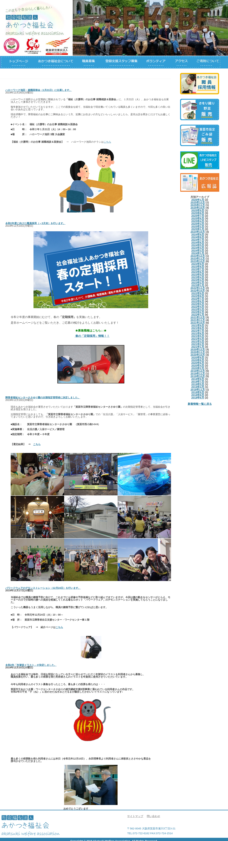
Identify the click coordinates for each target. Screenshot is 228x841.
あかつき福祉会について (55, 62)
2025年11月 (198, 205)
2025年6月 (197, 218)
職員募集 (88, 62)
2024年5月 (197, 245)
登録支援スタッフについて (120, 62)
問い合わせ (153, 816)
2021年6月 (197, 333)
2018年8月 (197, 394)
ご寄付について (209, 62)
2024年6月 (197, 242)
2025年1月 (197, 229)
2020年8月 (197, 360)
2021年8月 (197, 328)
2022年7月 (197, 298)
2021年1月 (197, 346)
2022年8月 (197, 295)
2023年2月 (197, 282)
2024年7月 (197, 239)
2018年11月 (198, 389)
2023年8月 (197, 266)
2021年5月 (197, 336)
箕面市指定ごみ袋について (199, 135)
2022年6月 (197, 301)
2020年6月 (197, 362)
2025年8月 (197, 213)
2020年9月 (197, 357)
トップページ (16, 62)
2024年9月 (197, 234)
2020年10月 (198, 354)
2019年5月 (197, 384)
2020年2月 (197, 368)
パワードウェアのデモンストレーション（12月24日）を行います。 (43, 588)
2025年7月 (197, 215)
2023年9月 (197, 263)
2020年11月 (198, 352)
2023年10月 (198, 261)
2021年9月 (197, 325)
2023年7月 (197, 269)
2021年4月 (197, 338)
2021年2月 (197, 344)
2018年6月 (197, 397)
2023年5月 (197, 274)
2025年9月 (197, 210)
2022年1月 (197, 314)
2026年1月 (197, 199)
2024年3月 (197, 250)
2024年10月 (198, 231)
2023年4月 (197, 277)
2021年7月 (197, 330)
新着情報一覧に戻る (200, 403)
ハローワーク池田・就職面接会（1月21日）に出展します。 (38, 90)
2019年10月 (198, 376)
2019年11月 (198, 373)
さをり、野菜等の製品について (199, 109)
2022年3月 (197, 309)
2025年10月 (198, 207)
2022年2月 (197, 312)
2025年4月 (197, 221)
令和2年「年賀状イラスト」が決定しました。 (31, 665)
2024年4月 (197, 247)
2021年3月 (197, 341)
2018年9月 (197, 392)
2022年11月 (198, 287)
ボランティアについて (157, 62)
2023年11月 (198, 258)
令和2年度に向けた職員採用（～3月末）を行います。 (35, 223)
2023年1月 (197, 285)
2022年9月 (197, 293)
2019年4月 (197, 386)
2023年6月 (197, 271)
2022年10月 (198, 290)
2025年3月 (197, 223)
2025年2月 (197, 226)
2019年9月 (197, 378)
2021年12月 (198, 317)
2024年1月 (197, 253)
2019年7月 (197, 381)
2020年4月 (197, 365)
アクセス (184, 62)
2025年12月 (198, 202)
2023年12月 (198, 255)
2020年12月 (198, 349)
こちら (107, 141)
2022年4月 (197, 306)
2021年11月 (198, 320)
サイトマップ (135, 816)
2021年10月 (198, 322)
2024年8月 (197, 237)
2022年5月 (197, 303)
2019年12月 (198, 370)
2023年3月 (197, 279)
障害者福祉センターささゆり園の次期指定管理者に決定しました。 (42, 397)
